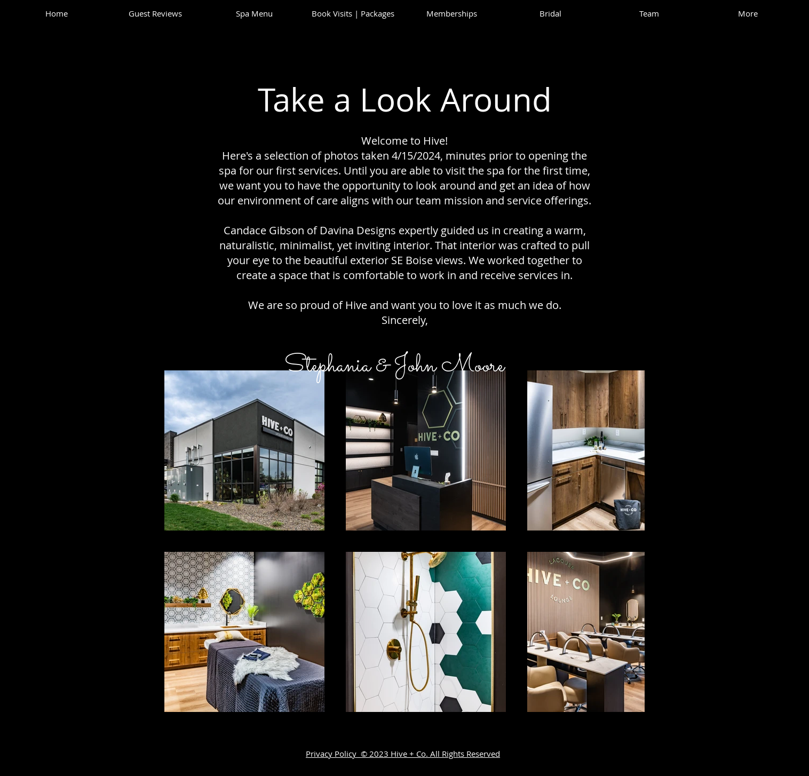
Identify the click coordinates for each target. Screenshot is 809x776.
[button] (649, 13)
